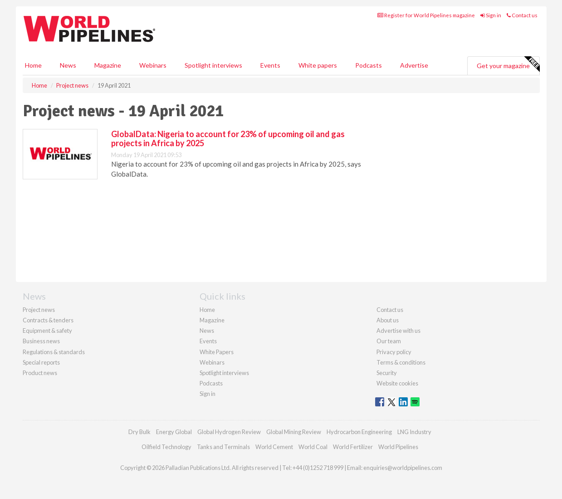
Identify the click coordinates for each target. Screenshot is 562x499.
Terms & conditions (400, 362)
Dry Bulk (139, 431)
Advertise (414, 65)
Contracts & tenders (48, 320)
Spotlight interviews (213, 65)
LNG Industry (414, 431)
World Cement (274, 446)
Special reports (41, 362)
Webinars (152, 65)
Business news (41, 341)
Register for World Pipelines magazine (426, 15)
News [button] (68, 65)
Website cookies (397, 383)
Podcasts (368, 65)
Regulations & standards (54, 352)
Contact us (522, 15)
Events (270, 65)
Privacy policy (393, 352)
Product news (40, 372)
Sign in (490, 15)
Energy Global (174, 431)
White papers (317, 65)
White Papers (217, 352)
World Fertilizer (353, 446)
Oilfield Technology (166, 446)
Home (33, 65)
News (207, 330)
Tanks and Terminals (223, 446)
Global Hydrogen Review (229, 431)
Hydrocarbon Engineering (359, 431)
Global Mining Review (293, 431)
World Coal (312, 446)
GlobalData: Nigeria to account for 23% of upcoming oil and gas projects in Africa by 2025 (228, 138)
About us (387, 320)
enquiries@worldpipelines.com (402, 467)
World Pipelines (398, 446)
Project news (39, 309)
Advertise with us (398, 330)
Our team (388, 341)
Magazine (107, 65)
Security (386, 372)
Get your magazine (508, 64)
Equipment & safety (47, 330)
